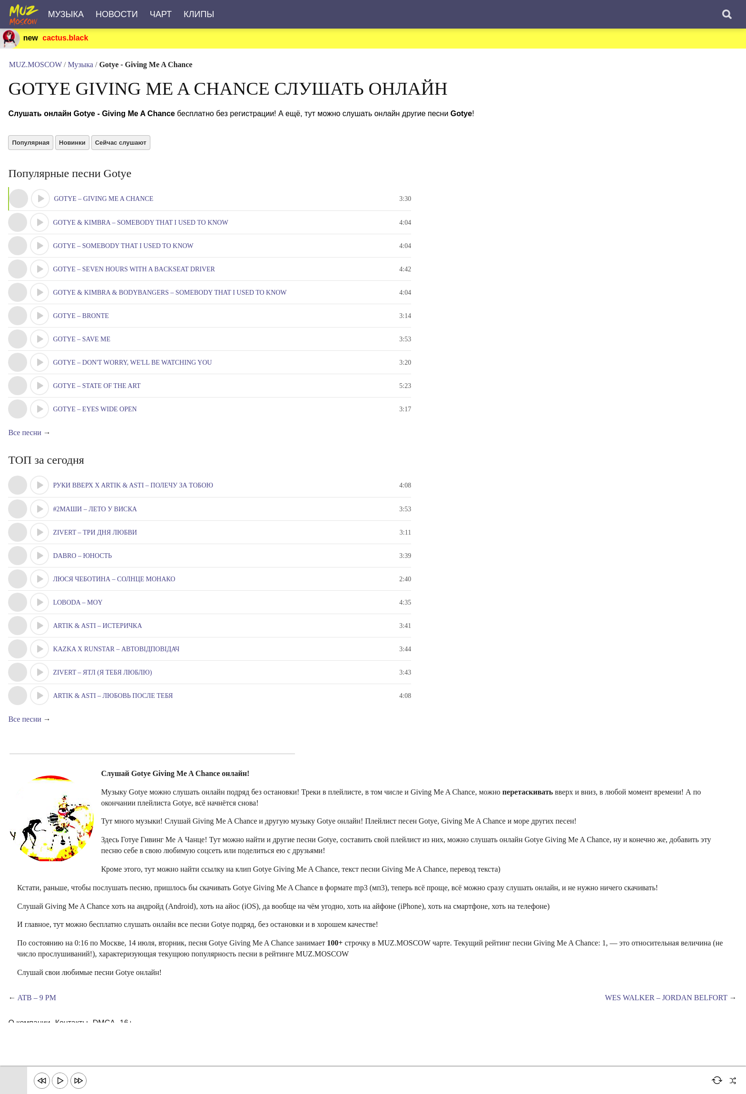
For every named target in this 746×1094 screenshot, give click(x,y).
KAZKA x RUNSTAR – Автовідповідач (117, 659)
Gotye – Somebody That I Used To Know (124, 254)
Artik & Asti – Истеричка (98, 636)
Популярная (32, 149)
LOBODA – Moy (79, 613)
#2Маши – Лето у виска (96, 519)
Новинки (73, 149)
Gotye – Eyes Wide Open (96, 417)
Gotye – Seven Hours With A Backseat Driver (135, 277)
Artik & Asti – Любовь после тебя (114, 706)
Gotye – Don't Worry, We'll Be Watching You (133, 371)
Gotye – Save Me (83, 347)
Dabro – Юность (83, 566)
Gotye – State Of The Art (98, 394)
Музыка (66, 14)
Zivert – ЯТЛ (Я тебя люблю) (103, 682)
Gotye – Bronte (82, 324)
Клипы (199, 14)
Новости (117, 14)
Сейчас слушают (121, 149)
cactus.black (66, 38)
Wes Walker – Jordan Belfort (665, 1008)
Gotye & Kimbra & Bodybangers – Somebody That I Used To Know (171, 301)
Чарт (161, 14)
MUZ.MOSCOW (36, 66)
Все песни (26, 442)
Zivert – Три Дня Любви (96, 543)
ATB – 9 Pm (38, 1008)
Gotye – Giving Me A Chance (105, 207)
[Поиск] (727, 14)
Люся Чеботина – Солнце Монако (115, 589)
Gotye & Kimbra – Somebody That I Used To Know (141, 231)
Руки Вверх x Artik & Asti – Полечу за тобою (134, 495)
